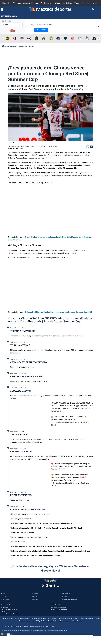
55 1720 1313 (54, 609)
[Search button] (93, 9)
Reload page (41, 30)
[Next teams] (98, 38)
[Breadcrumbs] (4, 46)
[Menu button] (7, 9)
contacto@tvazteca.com (58, 607)
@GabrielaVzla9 (76, 403)
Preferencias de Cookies (22, 618)
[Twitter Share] (91, 147)
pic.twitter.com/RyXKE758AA (63, 419)
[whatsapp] (58, 586)
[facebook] (54, 586)
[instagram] (47, 586)
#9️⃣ (76, 406)
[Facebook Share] (88, 147)
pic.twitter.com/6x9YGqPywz (63, 480)
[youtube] (50, 586)
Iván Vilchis (19, 148)
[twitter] (43, 586)
